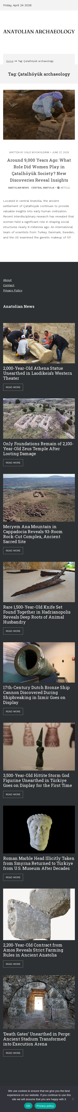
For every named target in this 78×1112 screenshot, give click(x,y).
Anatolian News (18, 187)
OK (28, 1105)
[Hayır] (73, 1099)
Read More (13, 387)
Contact (8, 285)
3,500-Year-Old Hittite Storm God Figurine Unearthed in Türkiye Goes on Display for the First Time (37, 780)
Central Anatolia (42, 187)
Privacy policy (45, 1105)
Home (10, 61)
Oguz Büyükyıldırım (36, 152)
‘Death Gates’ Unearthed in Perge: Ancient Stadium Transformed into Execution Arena (37, 1038)
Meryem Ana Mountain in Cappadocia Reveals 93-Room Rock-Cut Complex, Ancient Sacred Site (33, 534)
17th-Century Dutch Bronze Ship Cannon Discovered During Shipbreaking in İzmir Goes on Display (36, 695)
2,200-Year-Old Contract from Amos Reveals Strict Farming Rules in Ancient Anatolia (33, 949)
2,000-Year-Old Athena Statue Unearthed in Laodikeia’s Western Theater (37, 373)
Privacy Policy (12, 290)
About (7, 280)
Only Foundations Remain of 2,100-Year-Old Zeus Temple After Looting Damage (38, 448)
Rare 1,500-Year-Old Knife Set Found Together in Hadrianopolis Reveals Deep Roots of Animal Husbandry (37, 614)
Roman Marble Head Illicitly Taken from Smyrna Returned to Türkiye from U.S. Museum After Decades (38, 863)
